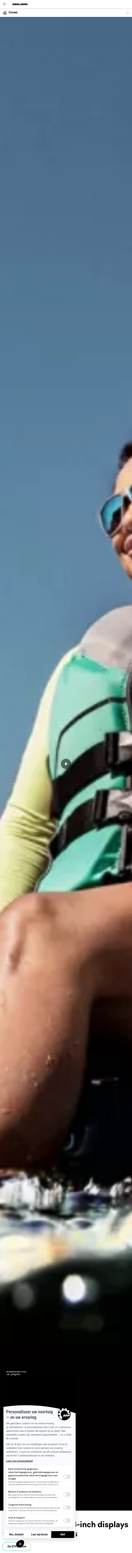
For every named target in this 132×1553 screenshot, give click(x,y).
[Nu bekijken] (66, 764)
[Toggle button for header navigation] (4, 4)
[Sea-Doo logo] (20, 4)
